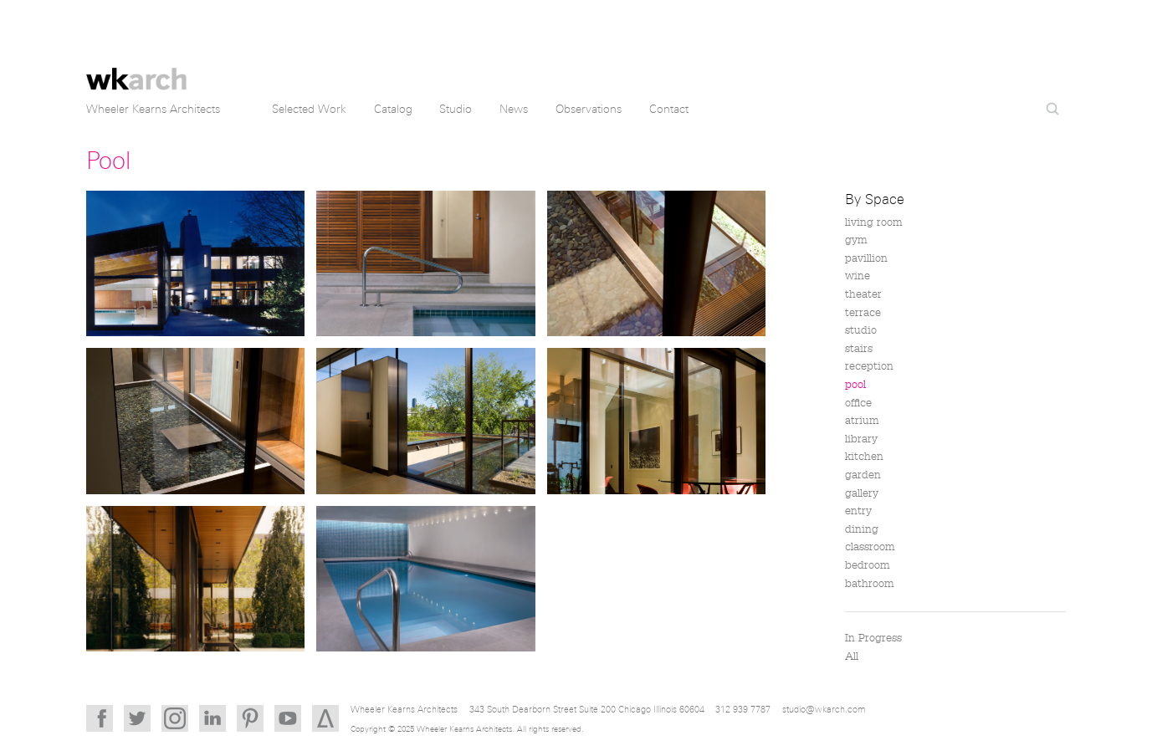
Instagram (174, 718)
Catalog (393, 109)
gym (856, 240)
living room (874, 222)
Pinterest (250, 718)
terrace (863, 313)
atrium (862, 421)
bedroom (867, 565)
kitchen (864, 456)
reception (869, 366)
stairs (859, 349)
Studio (455, 109)
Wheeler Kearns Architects (136, 69)
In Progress (873, 638)
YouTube (287, 718)
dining (861, 529)
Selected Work (309, 109)
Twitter (137, 718)
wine (857, 276)
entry (858, 511)
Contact (669, 109)
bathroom (869, 584)
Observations (589, 109)
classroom (870, 547)
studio (861, 330)
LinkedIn (212, 718)
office (858, 403)
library (861, 439)
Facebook (99, 718)
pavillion (866, 258)
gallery (861, 493)
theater (863, 294)
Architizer (325, 718)
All (851, 656)
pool (855, 385)
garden (863, 475)
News (513, 109)
